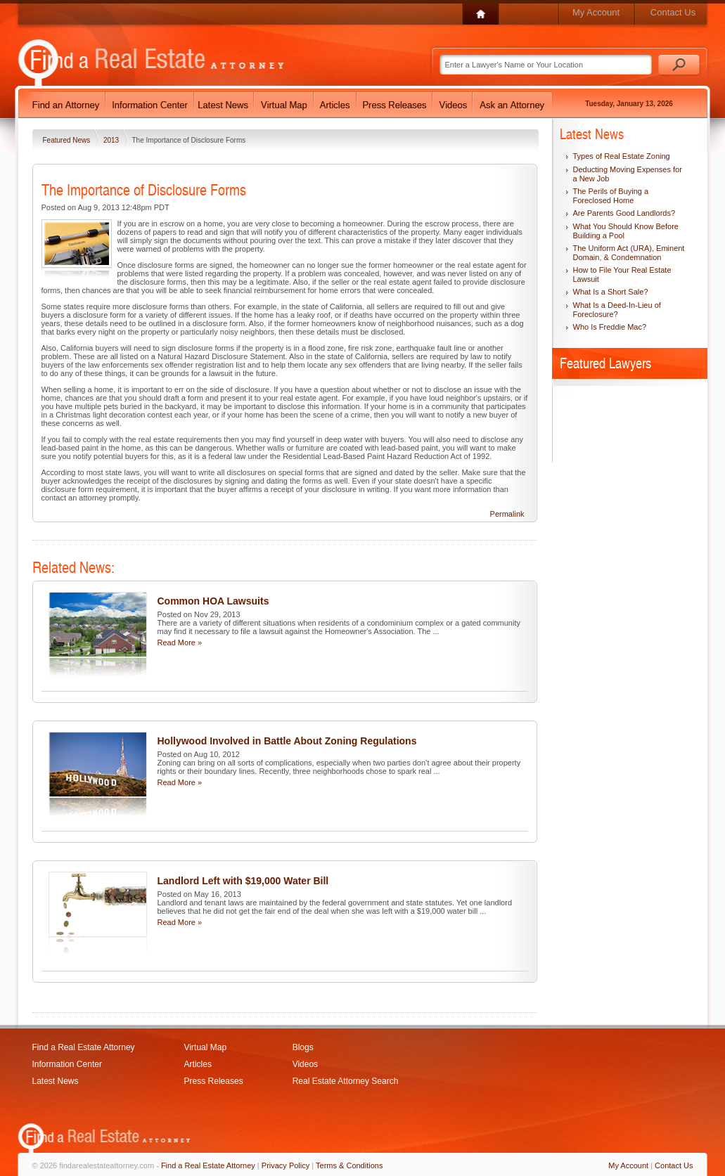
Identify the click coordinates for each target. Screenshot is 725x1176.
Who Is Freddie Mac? (610, 327)
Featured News (68, 140)
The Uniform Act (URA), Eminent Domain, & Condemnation (629, 252)
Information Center (67, 1064)
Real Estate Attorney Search (346, 1081)
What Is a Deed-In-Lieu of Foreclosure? (617, 309)
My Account (596, 12)
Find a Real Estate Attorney (83, 1047)
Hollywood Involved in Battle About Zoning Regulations (287, 741)
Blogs (303, 1047)
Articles (198, 1064)
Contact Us (672, 12)
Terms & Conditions (349, 1165)
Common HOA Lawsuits (213, 601)
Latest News (55, 1081)
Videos (305, 1064)
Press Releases (213, 1081)
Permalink (507, 514)
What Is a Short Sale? (610, 291)
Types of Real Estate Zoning (621, 156)
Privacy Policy (285, 1165)
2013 (112, 140)
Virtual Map (205, 1047)
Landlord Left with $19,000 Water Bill (243, 880)
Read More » (180, 642)
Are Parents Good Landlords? (624, 213)
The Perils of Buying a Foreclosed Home (611, 196)
